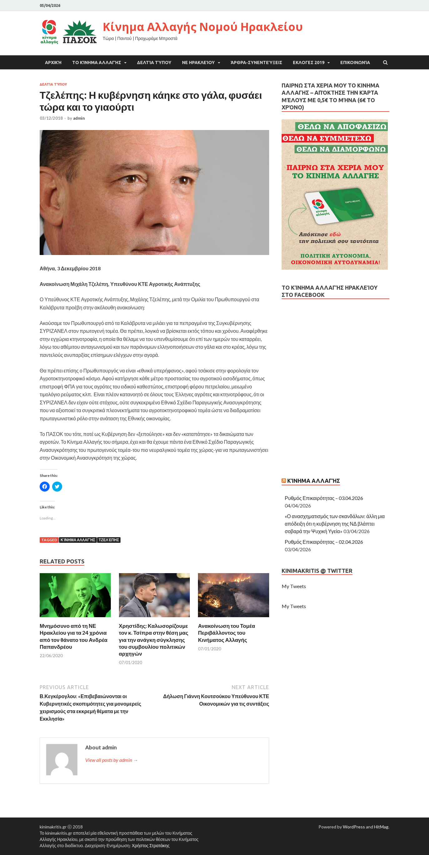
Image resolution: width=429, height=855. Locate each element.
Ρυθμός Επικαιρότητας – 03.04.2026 (324, 498)
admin (79, 118)
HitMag (381, 826)
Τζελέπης (109, 540)
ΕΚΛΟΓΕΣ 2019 (308, 62)
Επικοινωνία (355, 62)
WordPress (354, 826)
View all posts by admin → (111, 760)
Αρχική (53, 62)
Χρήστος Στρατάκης (151, 845)
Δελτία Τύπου (154, 62)
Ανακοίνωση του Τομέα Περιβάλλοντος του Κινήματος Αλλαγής (226, 632)
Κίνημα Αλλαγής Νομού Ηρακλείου (203, 26)
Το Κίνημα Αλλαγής (96, 62)
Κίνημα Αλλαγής (78, 540)
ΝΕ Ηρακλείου (198, 62)
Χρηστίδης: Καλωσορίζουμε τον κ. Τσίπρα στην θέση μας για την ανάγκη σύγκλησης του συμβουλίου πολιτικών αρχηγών (154, 639)
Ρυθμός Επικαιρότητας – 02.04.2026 (324, 542)
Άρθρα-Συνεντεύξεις (256, 62)
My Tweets (294, 586)
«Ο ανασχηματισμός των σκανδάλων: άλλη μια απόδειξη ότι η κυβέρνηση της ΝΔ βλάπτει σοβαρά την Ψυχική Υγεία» (335, 523)
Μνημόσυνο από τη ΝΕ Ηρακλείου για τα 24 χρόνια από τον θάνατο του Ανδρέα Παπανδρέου (73, 636)
